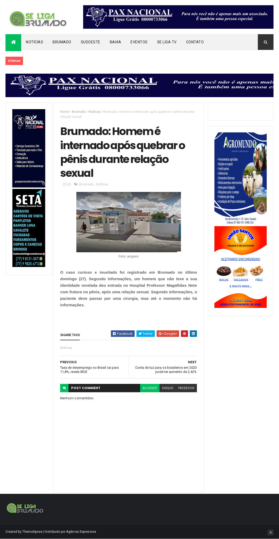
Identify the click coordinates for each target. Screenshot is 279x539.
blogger (150, 388)
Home (64, 111)
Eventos (139, 42)
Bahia (115, 42)
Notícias (34, 42)
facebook (186, 388)
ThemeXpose (32, 532)
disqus (167, 388)
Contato (195, 42)
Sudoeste (90, 42)
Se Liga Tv (167, 42)
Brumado (62, 42)
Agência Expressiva (81, 532)
